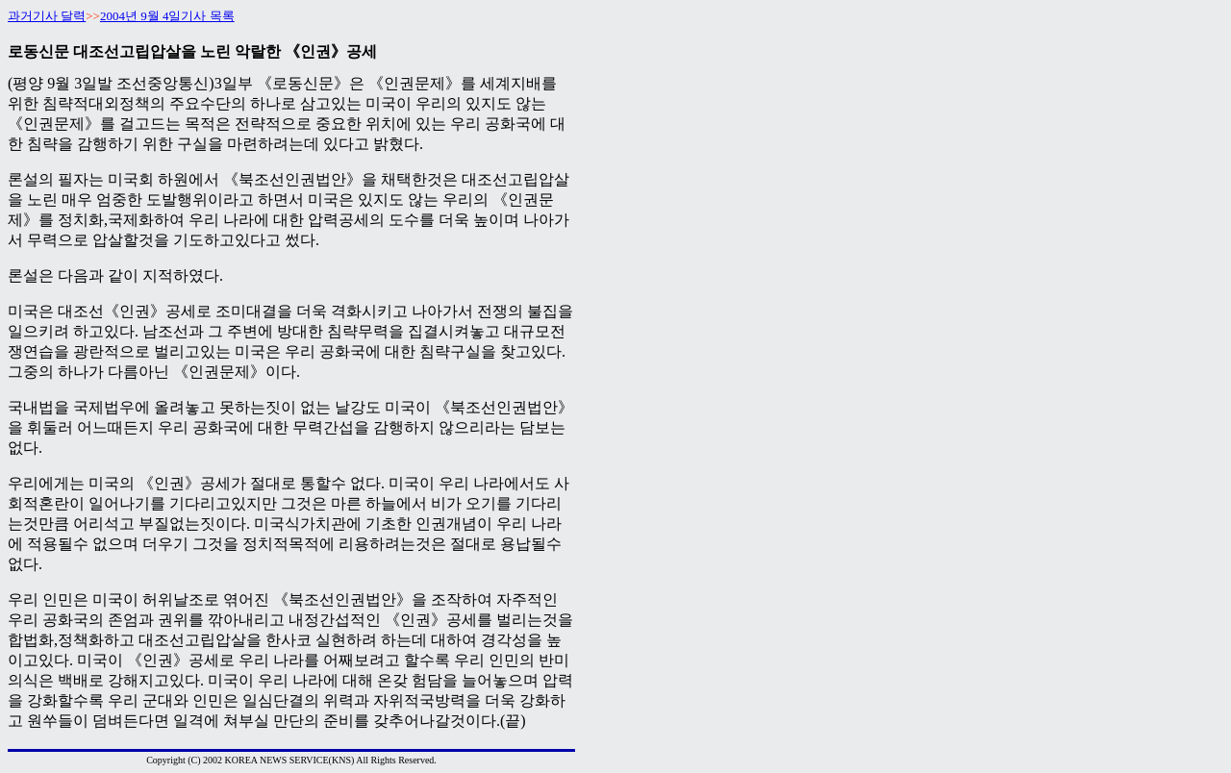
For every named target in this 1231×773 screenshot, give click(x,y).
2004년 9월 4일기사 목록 (167, 16)
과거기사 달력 (47, 16)
